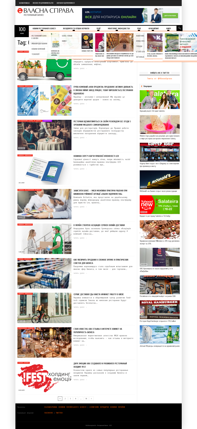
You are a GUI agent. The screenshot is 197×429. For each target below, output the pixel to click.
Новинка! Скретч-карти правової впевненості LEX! (96, 156)
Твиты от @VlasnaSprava (159, 78)
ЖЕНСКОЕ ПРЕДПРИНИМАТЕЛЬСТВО (43, 3)
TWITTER (59, 413)
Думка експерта (25, 259)
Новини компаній (25, 86)
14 (86, 399)
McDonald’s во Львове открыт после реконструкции (158, 191)
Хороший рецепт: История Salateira (152, 111)
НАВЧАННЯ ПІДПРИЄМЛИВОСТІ (66, 3)
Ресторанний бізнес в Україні (30, 121)
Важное (34, 34)
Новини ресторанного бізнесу (29, 190)
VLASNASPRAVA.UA (24, 3)
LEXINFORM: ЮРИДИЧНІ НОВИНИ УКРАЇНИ (107, 407)
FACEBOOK (48, 413)
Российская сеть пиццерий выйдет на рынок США (157, 296)
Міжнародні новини (26, 328)
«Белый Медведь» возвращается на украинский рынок (160, 346)
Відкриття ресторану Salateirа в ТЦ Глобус (155, 216)
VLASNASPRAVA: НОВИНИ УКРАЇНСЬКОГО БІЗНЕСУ (65, 407)
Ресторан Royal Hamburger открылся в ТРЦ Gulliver (158, 321)
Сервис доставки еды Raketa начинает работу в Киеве (98, 294)
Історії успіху (24, 51)
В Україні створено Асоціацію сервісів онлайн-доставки (99, 225)
